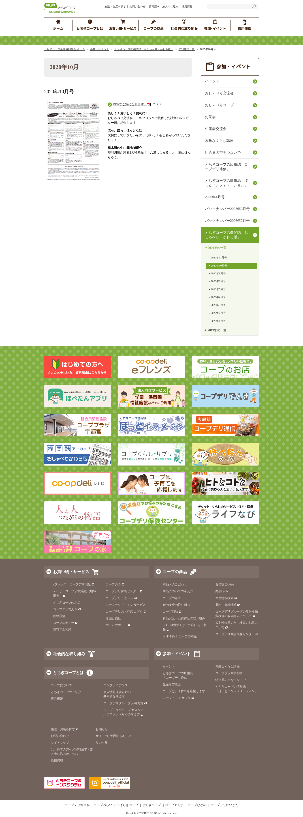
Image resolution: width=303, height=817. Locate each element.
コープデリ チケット (121, 598)
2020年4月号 (218, 297)
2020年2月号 (218, 312)
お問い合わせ (137, 6)
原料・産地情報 (227, 605)
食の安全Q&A (224, 584)
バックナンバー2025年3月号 (227, 209)
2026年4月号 (215, 197)
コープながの (197, 805)
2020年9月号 (218, 273)
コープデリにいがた (224, 805)
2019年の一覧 (217, 330)
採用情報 (187, 6)
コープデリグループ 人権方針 (125, 703)
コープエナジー (65, 622)
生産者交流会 (215, 129)
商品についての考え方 (178, 591)
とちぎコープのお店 (66, 602)
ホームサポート (118, 625)
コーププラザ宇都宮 (229, 673)
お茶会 (210, 117)
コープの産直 (172, 598)
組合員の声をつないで (223, 152)
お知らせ (102, 729)
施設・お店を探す (115, 6)
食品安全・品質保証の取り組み (186, 618)
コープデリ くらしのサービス (126, 605)
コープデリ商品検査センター (236, 634)
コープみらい (103, 805)
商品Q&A (221, 591)
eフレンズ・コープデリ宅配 (73, 584)
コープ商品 (172, 611)
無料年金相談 (62, 629)
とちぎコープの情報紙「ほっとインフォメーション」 (226, 183)
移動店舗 (59, 616)
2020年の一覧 (187, 49)
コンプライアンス (115, 685)
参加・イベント (99, 49)
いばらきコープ (127, 805)
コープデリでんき (67, 609)
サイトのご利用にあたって (114, 736)
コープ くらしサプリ (178, 698)
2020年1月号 (218, 321)
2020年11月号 (219, 257)
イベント (212, 81)
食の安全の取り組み (176, 605)
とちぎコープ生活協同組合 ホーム (64, 49)
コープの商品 (175, 572)
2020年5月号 (218, 289)
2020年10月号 (219, 265)
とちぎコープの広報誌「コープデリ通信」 (226, 167)
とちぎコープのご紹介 (66, 692)
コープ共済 (115, 584)
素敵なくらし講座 (219, 141)
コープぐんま (174, 805)
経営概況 (57, 698)
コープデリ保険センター (124, 591)
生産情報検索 (226, 598)
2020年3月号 (218, 305)
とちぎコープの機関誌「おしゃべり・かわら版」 (143, 49)
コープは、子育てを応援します (184, 691)
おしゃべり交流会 (219, 93)
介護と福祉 (113, 618)
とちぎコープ (151, 805)
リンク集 (102, 742)
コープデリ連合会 (77, 805)
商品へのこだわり (175, 584)
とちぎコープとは (68, 672)
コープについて (61, 685)
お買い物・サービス (71, 572)
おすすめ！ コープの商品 (180, 636)
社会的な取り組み (69, 654)
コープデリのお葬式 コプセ (126, 611)
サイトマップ (60, 742)
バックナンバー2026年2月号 (227, 221)
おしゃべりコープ (219, 105)
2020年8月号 (218, 281)
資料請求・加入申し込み (163, 6)
